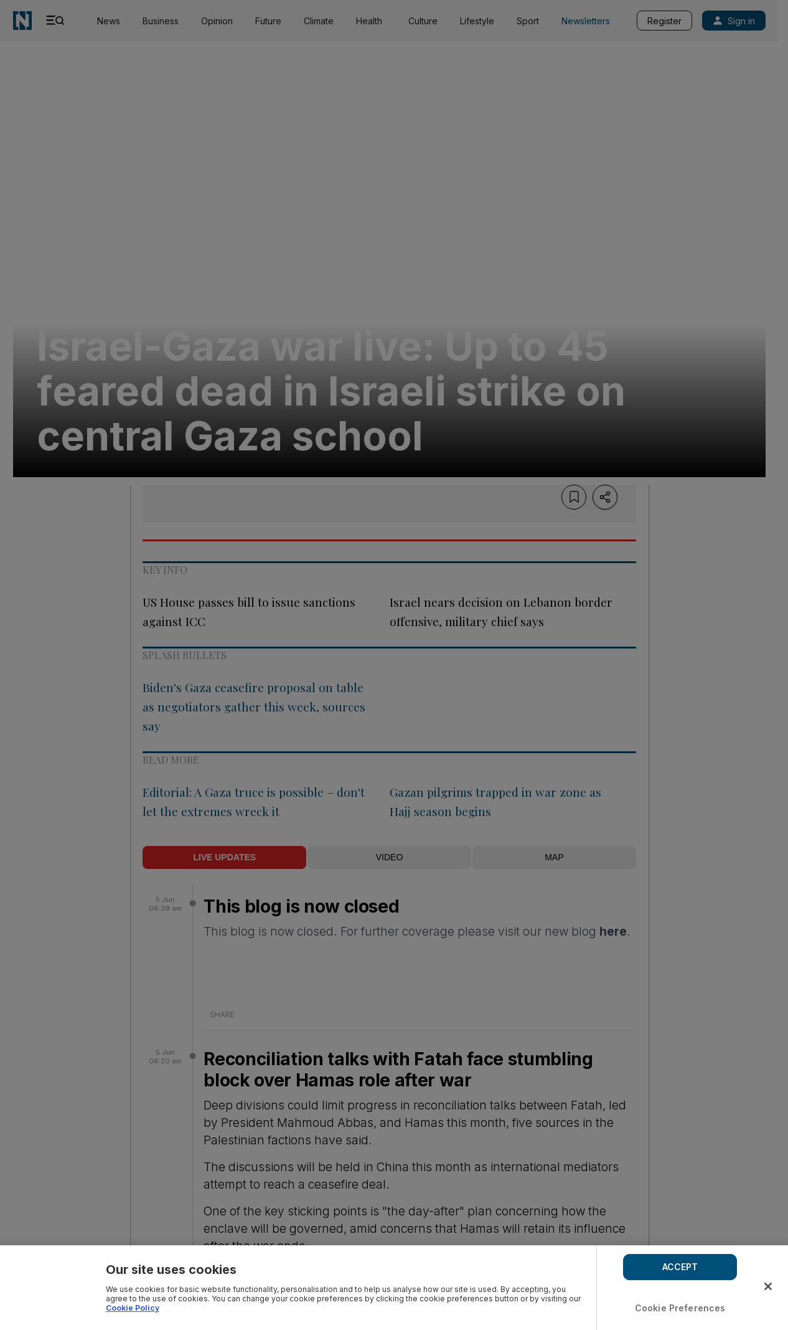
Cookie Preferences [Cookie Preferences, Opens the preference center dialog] (680, 1308)
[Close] (768, 1286)
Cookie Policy (132, 1308)
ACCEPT (680, 1266)
